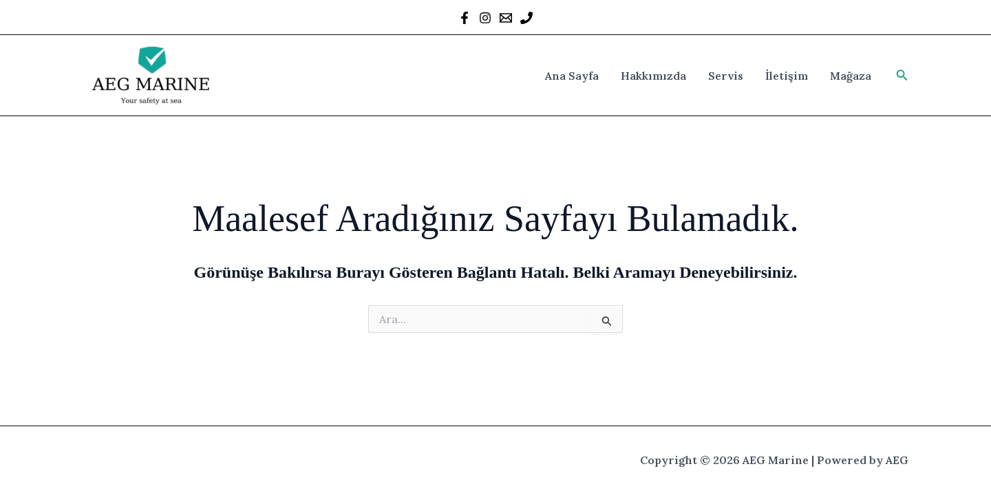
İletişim (786, 75)
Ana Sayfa (572, 75)
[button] (902, 76)
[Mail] (506, 18)
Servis (725, 75)
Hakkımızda (653, 75)
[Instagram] (485, 18)
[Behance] (526, 18)
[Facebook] (464, 18)
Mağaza (850, 75)
